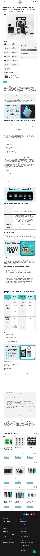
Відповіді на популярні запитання (8, 542)
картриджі (21, 175)
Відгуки (19, 82)
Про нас (21, 526)
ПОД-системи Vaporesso (9, 429)
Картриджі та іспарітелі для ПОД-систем (9, 534)
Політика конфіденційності (24, 529)
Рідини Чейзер (23, 543)
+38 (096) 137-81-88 (6, 520)
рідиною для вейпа (26, 237)
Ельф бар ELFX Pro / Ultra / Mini (25, 540)
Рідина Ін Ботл (22, 547)
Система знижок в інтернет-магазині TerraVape (28, 533)
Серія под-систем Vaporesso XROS (18, 429)
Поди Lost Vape (23, 551)
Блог (3, 540)
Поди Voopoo (22, 550)
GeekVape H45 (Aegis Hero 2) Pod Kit (8, 478)
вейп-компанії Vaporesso (26, 87)
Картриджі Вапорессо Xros (24, 545)
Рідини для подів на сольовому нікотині (27, 542)
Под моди (4, 526)
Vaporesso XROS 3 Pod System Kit (19, 502)
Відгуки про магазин (6, 543)
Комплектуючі (5, 533)
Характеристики (12, 82)
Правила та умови (23, 531)
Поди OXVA (22, 553)
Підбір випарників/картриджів (8, 539)
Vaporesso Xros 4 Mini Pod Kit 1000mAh (31, 502)
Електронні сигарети (6, 531)
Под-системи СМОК (23, 539)
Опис (5, 82)
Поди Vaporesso (23, 548)
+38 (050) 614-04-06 (6, 521)
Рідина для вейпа (6, 529)
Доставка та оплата (23, 528)
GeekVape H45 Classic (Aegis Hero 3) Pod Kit (19, 478)
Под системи (5, 528)
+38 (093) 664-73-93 (23, 518)
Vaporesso (21, 11)
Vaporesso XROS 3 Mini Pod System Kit (31, 478)
